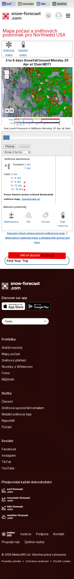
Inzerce (25, 534)
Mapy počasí (11, 354)
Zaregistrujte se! (31, 199)
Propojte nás (11, 542)
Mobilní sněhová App (17, 414)
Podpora (42, 534)
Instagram (9, 455)
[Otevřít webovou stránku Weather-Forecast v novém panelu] (59, 4)
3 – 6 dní (16, 177)
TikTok (6, 462)
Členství (7, 402)
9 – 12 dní (16, 185)
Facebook (9, 449)
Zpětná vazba (34, 542)
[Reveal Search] (48, 15)
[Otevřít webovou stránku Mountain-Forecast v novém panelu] (26, 4)
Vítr (28, 221)
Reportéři (8, 421)
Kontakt (58, 534)
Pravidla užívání (11, 561)
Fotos (6, 373)
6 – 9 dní (16, 181)
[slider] (6, 137)
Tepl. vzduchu (62, 223)
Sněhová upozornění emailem (23, 408)
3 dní (27, 164)
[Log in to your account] (58, 15)
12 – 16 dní (17, 189)
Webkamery (11, 221)
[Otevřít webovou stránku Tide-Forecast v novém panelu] (43, 4)
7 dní (27, 168)
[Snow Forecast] (21, 16)
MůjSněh (8, 379)
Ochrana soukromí (37, 561)
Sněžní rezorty (12, 348)
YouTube (8, 468)
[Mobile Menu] (68, 15)
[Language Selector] (25, 321)
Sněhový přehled (14, 360)
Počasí (45, 221)
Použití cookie (61, 561)
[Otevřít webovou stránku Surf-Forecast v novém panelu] (9, 4)
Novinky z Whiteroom (17, 367)
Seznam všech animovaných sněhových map (36, 233)
